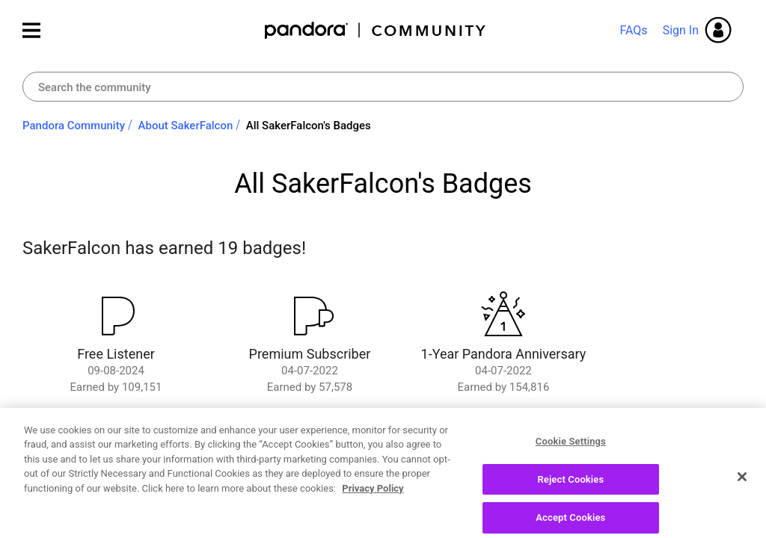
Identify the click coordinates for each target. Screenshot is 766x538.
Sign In (681, 30)
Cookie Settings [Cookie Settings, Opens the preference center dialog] (571, 468)
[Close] (742, 504)
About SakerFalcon (185, 125)
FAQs (633, 30)
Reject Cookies (570, 506)
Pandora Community (376, 30)
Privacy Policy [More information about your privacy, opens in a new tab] (372, 516)
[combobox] (383, 87)
